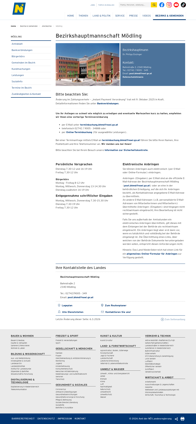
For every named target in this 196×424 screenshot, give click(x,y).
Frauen (58, 355)
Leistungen (31, 75)
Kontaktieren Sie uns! (118, 312)
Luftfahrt (148, 361)
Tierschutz (60, 379)
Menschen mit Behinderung (67, 371)
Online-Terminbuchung (79, 132)
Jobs (92, 5)
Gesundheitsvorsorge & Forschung (70, 397)
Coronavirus (61, 389)
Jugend (59, 363)
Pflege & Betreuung (64, 400)
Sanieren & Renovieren (20, 345)
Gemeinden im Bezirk (31, 62)
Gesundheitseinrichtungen (66, 394)
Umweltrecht (105, 392)
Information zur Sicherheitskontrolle (126, 150)
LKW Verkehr (150, 358)
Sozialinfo (31, 81)
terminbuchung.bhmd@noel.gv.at (99, 124)
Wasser (103, 397)
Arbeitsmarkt (150, 382)
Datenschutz (46, 418)
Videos (146, 15)
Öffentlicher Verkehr (153, 366)
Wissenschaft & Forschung (22, 374)
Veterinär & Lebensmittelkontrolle (114, 363)
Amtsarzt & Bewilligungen (66, 392)
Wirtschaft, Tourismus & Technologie (160, 395)
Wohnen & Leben (18, 348)
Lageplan (67, 305)
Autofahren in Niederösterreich (158, 348)
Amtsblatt (31, 43)
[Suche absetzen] (154, 4)
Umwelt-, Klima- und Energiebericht (114, 373)
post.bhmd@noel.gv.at (140, 73)
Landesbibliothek (18, 366)
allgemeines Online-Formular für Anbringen (152, 253)
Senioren (59, 376)
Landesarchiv (16, 363)
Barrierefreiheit (23, 418)
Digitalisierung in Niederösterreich (25, 386)
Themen (83, 15)
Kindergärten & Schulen (20, 361)
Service (120, 15)
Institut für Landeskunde (21, 369)
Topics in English (106, 5)
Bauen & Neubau (17, 340)
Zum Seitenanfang (173, 319)
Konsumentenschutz (64, 369)
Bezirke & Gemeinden (169, 15)
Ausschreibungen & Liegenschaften (159, 384)
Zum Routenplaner (115, 305)
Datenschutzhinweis (133, 77)
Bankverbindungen (31, 50)
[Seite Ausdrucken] (182, 419)
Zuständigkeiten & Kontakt (31, 94)
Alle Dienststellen (72, 312)
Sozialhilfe (60, 405)
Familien (59, 353)
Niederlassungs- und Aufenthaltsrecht (71, 374)
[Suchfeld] (135, 4)
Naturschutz (105, 389)
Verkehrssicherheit (153, 372)
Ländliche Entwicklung (109, 361)
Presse (133, 15)
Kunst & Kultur (106, 340)
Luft (102, 384)
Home (70, 15)
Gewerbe (148, 387)
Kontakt (80, 418)
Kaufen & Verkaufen (19, 343)
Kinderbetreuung (63, 366)
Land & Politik (102, 15)
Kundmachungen (31, 68)
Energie (103, 379)
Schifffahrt (149, 369)
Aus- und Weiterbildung (20, 358)
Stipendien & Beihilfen (20, 371)
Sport (58, 343)
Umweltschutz (106, 394)
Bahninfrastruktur (152, 351)
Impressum (65, 418)
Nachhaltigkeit (106, 386)
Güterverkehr (150, 353)
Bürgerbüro (31, 56)
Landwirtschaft (106, 358)
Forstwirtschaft (106, 353)
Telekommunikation (19, 389)
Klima (102, 381)
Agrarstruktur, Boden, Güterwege (114, 350)
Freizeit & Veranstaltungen (66, 340)
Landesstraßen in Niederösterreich (159, 345)
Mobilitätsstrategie (152, 364)
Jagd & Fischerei (107, 355)
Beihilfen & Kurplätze (64, 407)
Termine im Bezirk (31, 87)
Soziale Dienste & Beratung (67, 402)
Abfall (102, 376)
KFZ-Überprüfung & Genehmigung (159, 356)
